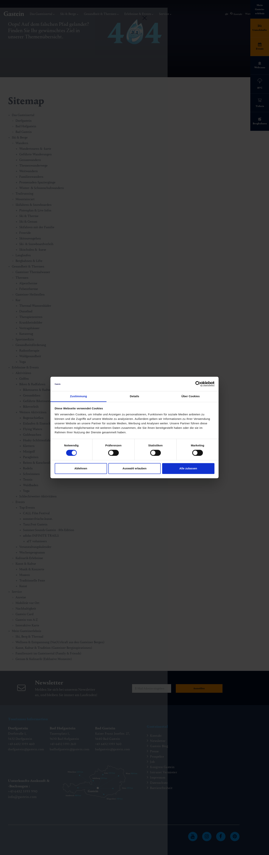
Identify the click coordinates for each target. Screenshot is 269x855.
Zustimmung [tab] (78, 396)
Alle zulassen (188, 468)
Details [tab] (134, 396)
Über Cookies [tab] (190, 396)
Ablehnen (80, 468)
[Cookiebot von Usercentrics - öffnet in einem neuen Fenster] (198, 384)
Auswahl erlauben (134, 468)
